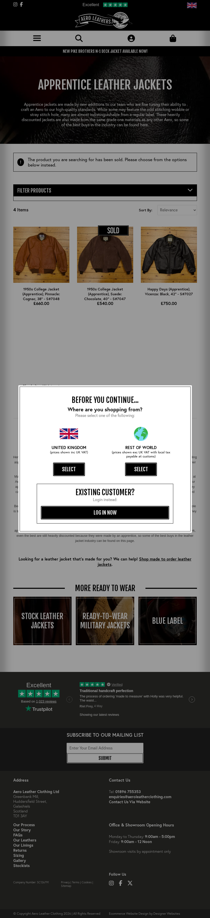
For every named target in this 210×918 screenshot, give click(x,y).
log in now (105, 512)
